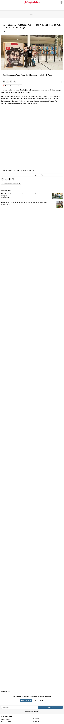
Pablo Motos (29, 175)
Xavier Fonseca (5, 204)
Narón (11, 175)
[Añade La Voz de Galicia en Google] (12, 85)
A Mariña (36, 721)
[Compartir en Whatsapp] (4, 81)
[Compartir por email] (7, 81)
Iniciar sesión (39, 700)
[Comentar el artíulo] (57, 82)
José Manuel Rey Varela (20, 175)
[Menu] (2, 2)
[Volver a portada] (32, 2)
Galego (36, 711)
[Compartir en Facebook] (11, 81)
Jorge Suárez (37, 175)
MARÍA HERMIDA (5, 197)
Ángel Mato (44, 175)
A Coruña (36, 718)
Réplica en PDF (6, 722)
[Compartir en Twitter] (14, 81)
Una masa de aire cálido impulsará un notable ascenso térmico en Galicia (24, 202)
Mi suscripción (5, 719)
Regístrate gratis (26, 700)
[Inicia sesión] (61, 2)
